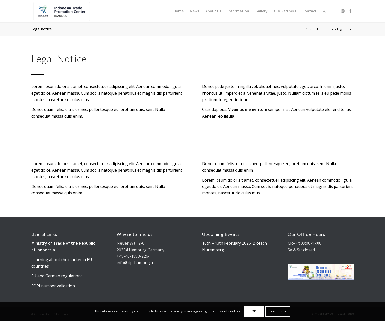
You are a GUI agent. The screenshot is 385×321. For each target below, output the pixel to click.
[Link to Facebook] (350, 11)
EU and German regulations (57, 276)
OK (254, 311)
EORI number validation (53, 285)
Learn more (278, 311)
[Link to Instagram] (343, 11)
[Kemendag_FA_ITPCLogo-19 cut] (61, 11)
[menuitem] (178, 11)
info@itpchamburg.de (137, 262)
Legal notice (41, 28)
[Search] (324, 11)
